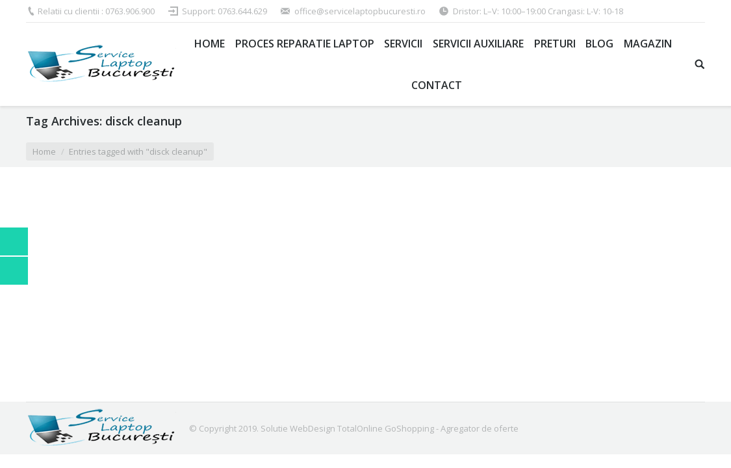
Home (44, 151)
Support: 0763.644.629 (224, 11)
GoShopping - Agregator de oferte (452, 428)
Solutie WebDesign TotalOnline (322, 428)
